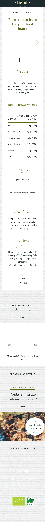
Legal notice (20, 514)
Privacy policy (33, 514)
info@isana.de (35, 489)
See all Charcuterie (22, 374)
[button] (9, 42)
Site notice (9, 514)
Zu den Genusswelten (22, 449)
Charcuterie (22, 12)
